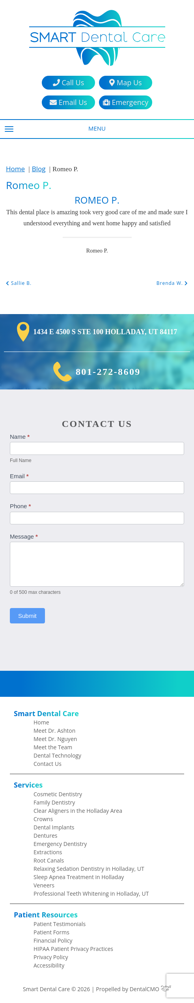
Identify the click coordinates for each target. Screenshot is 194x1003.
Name (20, 436)
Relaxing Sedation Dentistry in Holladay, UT (89, 868)
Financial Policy (53, 940)
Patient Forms (51, 932)
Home (15, 168)
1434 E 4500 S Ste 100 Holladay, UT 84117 (105, 332)
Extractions (48, 852)
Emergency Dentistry (60, 844)
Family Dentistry (54, 802)
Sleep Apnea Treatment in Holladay (79, 877)
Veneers (44, 885)
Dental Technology (57, 755)
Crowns (43, 819)
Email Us (68, 102)
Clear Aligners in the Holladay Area (78, 810)
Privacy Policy (51, 957)
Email (19, 476)
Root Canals (49, 860)
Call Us (68, 83)
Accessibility (49, 965)
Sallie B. (19, 283)
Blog (39, 168)
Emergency (125, 102)
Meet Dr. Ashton (54, 730)
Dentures (45, 835)
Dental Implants (54, 827)
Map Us (125, 83)
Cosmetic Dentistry (58, 794)
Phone (20, 506)
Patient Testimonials (60, 924)
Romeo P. (28, 185)
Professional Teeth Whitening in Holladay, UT (91, 893)
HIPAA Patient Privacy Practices (73, 948)
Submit (27, 615)
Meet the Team (53, 747)
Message (24, 536)
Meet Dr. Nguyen (55, 739)
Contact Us (48, 763)
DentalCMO (150, 989)
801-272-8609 (108, 371)
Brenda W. (172, 283)
